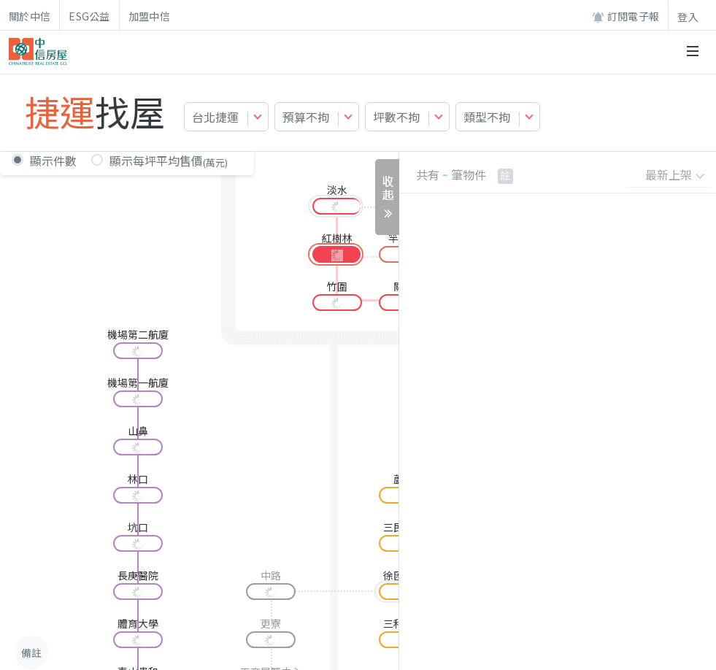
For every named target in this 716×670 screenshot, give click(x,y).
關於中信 (29, 16)
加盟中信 (149, 16)
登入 (687, 16)
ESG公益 (89, 16)
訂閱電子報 (625, 16)
